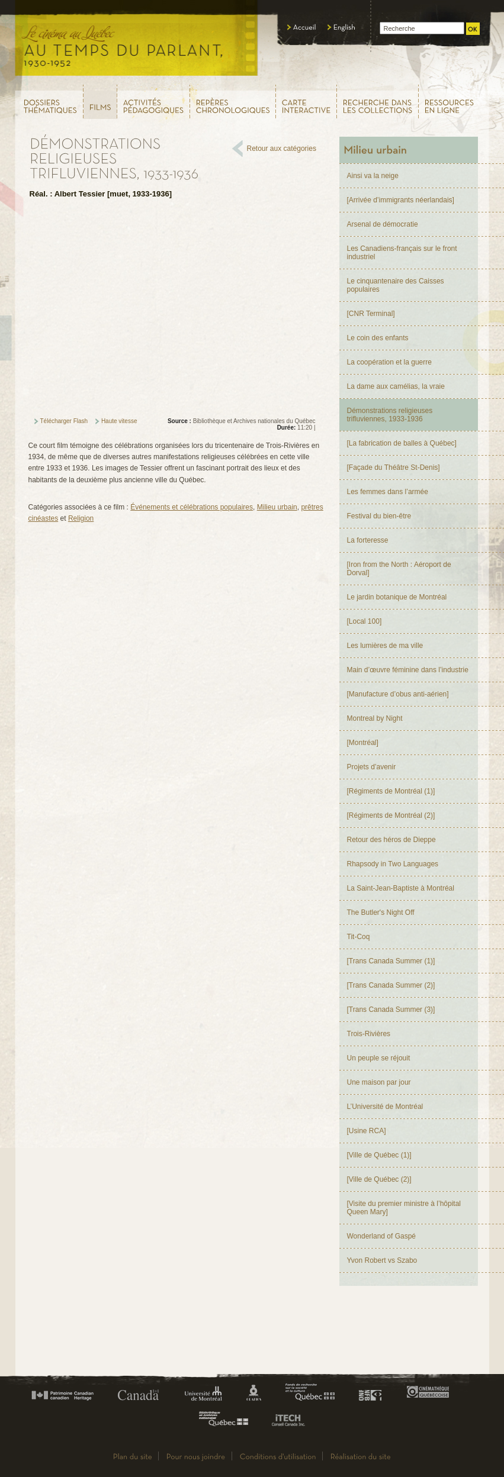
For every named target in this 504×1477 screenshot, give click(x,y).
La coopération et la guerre (389, 362)
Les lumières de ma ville (385, 645)
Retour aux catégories (281, 148)
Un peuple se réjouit (378, 1058)
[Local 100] (364, 621)
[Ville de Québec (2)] (379, 1179)
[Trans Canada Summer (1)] (391, 961)
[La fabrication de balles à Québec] (402, 443)
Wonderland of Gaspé (381, 1236)
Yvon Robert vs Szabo (382, 1260)
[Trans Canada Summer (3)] (391, 1009)
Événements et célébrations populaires (191, 507)
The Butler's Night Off (381, 912)
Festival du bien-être (379, 516)
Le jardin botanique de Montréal (397, 597)
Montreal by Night (375, 718)
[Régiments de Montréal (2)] (391, 815)
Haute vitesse (119, 421)
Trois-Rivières (369, 1034)
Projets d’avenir (371, 767)
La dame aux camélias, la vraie (396, 386)
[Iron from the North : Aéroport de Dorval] (399, 568)
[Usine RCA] (366, 1131)
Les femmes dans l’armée (387, 492)
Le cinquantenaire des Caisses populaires (395, 285)
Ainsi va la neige (373, 176)
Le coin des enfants (378, 338)
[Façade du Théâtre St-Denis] (393, 467)
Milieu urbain (277, 507)
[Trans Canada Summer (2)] (391, 985)
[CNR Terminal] (371, 313)
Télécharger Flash (64, 421)
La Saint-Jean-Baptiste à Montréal (400, 888)
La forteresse (368, 540)
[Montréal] (362, 742)
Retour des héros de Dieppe (391, 840)
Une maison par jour (379, 1082)
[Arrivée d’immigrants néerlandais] (400, 200)
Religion (81, 518)
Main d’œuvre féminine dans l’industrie (407, 670)
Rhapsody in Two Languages (393, 864)
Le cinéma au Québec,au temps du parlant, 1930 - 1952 (137, 41)
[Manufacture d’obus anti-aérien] (398, 694)
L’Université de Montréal (385, 1106)
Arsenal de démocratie (382, 224)
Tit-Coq (358, 937)
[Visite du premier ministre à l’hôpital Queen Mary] (404, 1207)
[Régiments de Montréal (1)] (391, 791)
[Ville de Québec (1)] (379, 1155)
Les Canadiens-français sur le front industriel (402, 252)
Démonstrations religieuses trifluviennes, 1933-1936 (390, 415)
